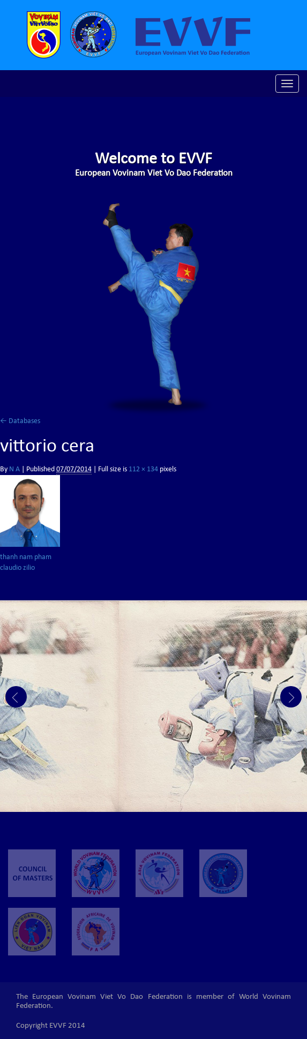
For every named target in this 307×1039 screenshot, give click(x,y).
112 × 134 (143, 469)
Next (291, 696)
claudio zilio (17, 568)
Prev (16, 696)
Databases (20, 421)
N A (14, 469)
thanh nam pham (25, 557)
